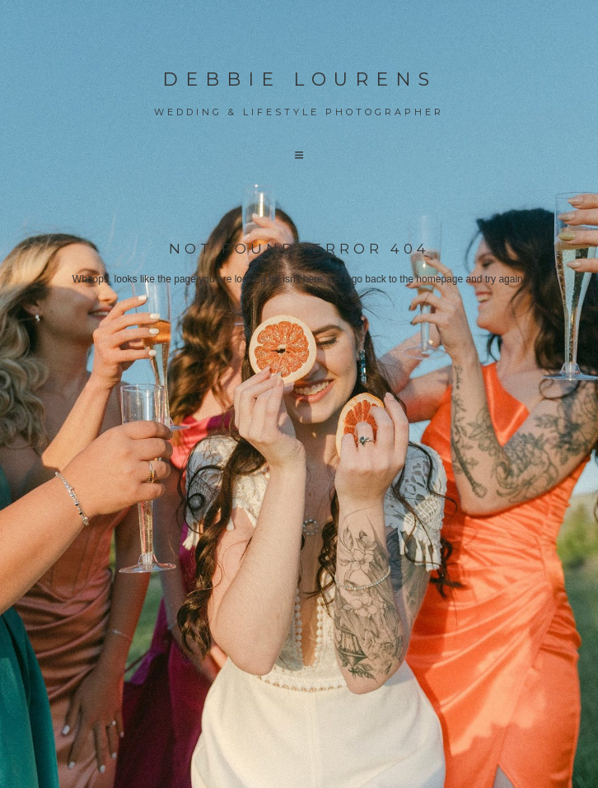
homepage (439, 279)
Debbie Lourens (299, 79)
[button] (299, 155)
